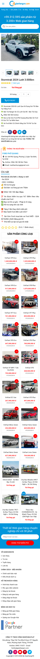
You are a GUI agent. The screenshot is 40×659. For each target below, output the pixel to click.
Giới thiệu (6, 556)
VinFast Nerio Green (10, 452)
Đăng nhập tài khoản (10, 598)
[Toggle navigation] (3, 4)
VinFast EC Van (10, 397)
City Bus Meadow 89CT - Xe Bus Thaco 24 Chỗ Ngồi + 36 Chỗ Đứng (29, 482)
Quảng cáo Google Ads (11, 617)
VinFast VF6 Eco (11, 340)
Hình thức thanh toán (10, 585)
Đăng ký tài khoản (9, 591)
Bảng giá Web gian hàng (11, 611)
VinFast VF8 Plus (29, 285)
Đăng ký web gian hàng (11, 594)
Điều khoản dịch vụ (9, 577)
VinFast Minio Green (10, 425)
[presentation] (3, 73)
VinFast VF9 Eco (11, 258)
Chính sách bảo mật (10, 574)
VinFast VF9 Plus (29, 258)
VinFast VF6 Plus (29, 340)
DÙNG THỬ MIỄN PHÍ (20, 543)
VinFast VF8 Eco (11, 285)
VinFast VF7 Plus (29, 313)
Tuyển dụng (7, 562)
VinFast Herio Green (29, 425)
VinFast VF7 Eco (11, 313)
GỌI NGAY (10, 100)
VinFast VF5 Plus (29, 397)
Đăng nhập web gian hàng (12, 601)
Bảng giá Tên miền (9, 614)
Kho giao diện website (10, 588)
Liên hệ (5, 566)
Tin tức (5, 559)
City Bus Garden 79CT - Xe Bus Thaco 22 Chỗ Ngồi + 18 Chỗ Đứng (10, 512)
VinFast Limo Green (29, 452)
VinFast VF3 (29, 368)
